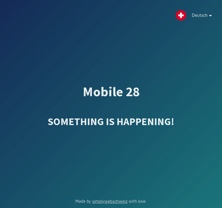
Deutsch (198, 17)
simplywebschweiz (109, 201)
